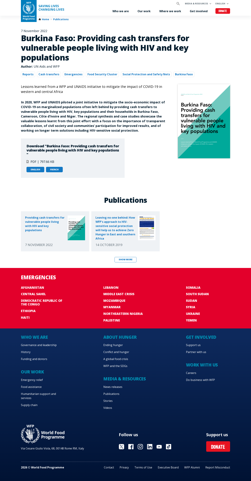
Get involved (199, 11)
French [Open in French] (54, 169)
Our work (144, 11)
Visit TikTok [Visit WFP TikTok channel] (168, 446)
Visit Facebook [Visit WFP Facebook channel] (131, 446)
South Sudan (197, 294)
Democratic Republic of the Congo (41, 302)
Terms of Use (143, 467)
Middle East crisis (118, 294)
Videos (107, 408)
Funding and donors (34, 359)
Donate (223, 11)
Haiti (25, 317)
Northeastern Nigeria (123, 314)
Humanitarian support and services (38, 396)
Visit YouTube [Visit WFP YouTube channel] (159, 446)
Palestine (111, 320)
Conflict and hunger (116, 352)
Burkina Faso (184, 74)
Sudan (191, 300)
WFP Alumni (192, 467)
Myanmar (112, 307)
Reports (27, 74)
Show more (125, 259)
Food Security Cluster (102, 74)
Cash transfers (49, 74)
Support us (193, 345)
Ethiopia (28, 311)
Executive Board (168, 467)
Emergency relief (32, 380)
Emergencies (73, 74)
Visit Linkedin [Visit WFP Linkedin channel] (149, 446)
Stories (108, 401)
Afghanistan (32, 287)
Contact (109, 467)
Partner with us (196, 352)
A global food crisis (115, 359)
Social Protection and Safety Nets (146, 74)
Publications (61, 19)
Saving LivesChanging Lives (51, 7)
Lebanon (111, 287)
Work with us (202, 365)
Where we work (170, 11)
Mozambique (114, 300)
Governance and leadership (39, 345)
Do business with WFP (200, 380)
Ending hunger (113, 345)
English (220, 3)
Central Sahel (33, 294)
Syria (190, 307)
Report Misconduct (217, 467)
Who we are (120, 11)
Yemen (191, 320)
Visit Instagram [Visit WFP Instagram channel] (140, 446)
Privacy (124, 467)
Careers (191, 373)
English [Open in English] (35, 169)
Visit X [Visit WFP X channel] (121, 446)
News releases (112, 387)
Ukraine (193, 314)
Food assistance (31, 387)
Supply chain (29, 405)
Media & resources (196, 3)
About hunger (119, 337)
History (26, 352)
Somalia (193, 287)
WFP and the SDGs (115, 366)
